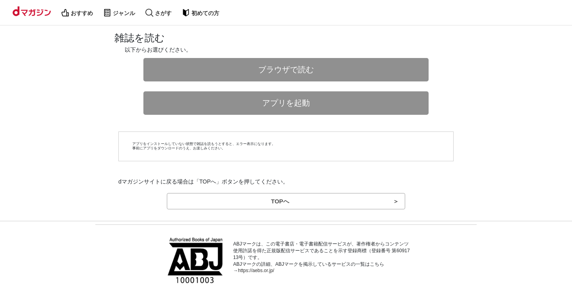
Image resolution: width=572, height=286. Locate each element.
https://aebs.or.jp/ (256, 270)
